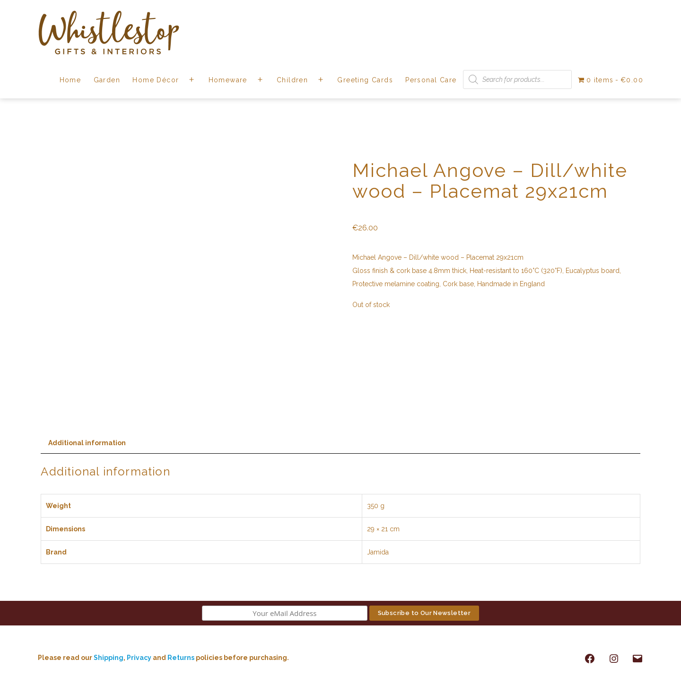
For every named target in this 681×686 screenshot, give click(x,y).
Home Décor (155, 80)
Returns (181, 657)
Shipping (108, 657)
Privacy (139, 657)
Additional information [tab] (87, 443)
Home (70, 80)
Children (292, 80)
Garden (107, 80)
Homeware (228, 80)
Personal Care (430, 80)
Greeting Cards (365, 80)
